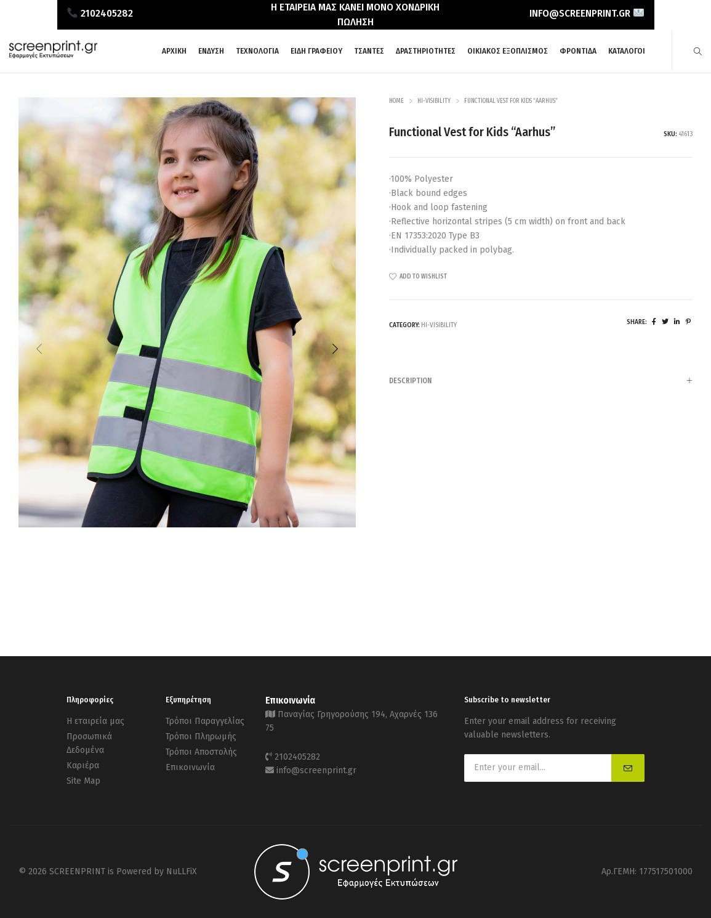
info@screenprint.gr (316, 770)
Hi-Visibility (434, 101)
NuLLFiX (181, 871)
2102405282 (297, 757)
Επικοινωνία (190, 767)
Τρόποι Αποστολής (201, 752)
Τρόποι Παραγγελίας (205, 721)
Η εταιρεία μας (95, 721)
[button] (335, 348)
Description (541, 381)
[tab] (541, 380)
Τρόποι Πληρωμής (201, 736)
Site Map (83, 781)
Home (396, 101)
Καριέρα (82, 765)
